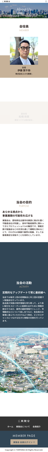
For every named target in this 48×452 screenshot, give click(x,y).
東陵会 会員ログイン (22, 442)
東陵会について (23, 426)
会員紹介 (37, 426)
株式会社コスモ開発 (23, 74)
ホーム (10, 426)
